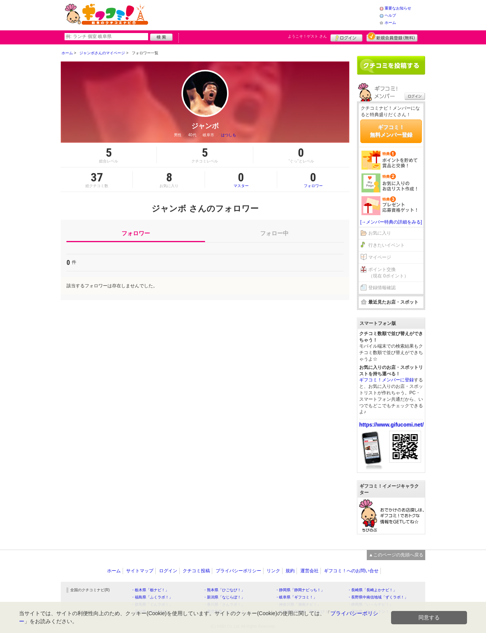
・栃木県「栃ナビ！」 (150, 590)
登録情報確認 (382, 287)
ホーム (390, 22)
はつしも (228, 135)
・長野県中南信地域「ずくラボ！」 (377, 597)
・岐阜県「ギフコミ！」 (296, 597)
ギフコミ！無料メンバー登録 (391, 131)
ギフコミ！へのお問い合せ (351, 570)
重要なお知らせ (398, 8)
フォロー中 (274, 233)
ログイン (346, 37)
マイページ (379, 257)
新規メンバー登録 (392, 37)
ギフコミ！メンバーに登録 (386, 380)
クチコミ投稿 (196, 570)
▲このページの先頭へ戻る (396, 554)
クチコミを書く (391, 65)
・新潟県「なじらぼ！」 (224, 597)
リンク (273, 570)
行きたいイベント (386, 245)
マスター (241, 179)
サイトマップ (139, 570)
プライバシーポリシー (238, 570)
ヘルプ (390, 15)
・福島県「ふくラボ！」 (152, 597)
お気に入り (379, 233)
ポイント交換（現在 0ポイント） (388, 273)
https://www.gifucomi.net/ (391, 425)
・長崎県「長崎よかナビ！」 (372, 590)
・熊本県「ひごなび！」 (224, 590)
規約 (290, 570)
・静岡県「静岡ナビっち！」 (300, 590)
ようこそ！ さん (307, 36)
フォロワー (313, 179)
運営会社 (309, 570)
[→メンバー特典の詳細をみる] (391, 222)
